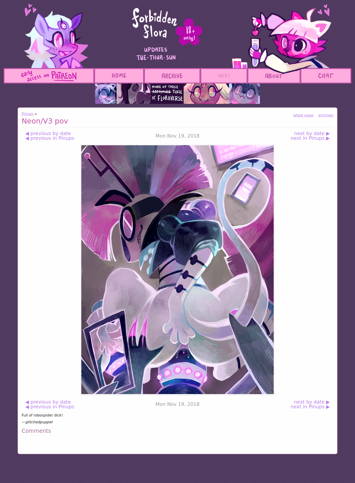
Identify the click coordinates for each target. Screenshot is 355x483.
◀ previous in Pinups (49, 138)
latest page (303, 115)
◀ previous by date (48, 133)
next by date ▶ (312, 133)
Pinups (28, 114)
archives (325, 115)
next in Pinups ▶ (310, 138)
